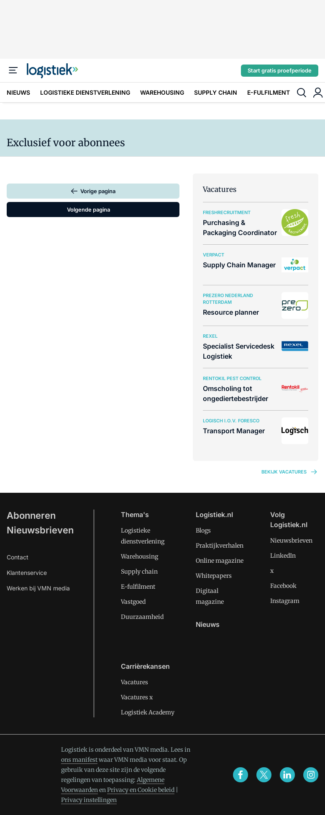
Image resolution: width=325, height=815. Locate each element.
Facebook (283, 586)
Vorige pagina (97, 191)
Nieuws (208, 624)
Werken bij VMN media (38, 588)
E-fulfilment (138, 586)
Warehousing (139, 556)
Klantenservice (27, 572)
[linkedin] (287, 774)
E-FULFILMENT (268, 92)
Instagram (284, 601)
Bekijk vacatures (289, 472)
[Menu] (13, 70)
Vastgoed (133, 601)
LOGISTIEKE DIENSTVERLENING (85, 92)
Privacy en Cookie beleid (140, 790)
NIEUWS (18, 92)
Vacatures (134, 682)
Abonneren (31, 515)
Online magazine (219, 560)
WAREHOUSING (162, 92)
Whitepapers (214, 576)
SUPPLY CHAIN (215, 92)
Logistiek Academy (147, 712)
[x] (263, 774)
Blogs (203, 530)
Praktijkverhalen (219, 545)
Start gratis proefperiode (280, 70)
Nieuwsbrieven (40, 530)
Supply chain (139, 571)
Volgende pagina (88, 209)
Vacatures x (137, 697)
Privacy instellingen (89, 800)
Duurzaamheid (142, 617)
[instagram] (310, 774)
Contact (17, 557)
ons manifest (79, 759)
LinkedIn (283, 555)
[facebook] (240, 774)
